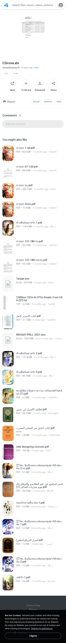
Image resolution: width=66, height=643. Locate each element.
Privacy (33, 609)
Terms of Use (33, 605)
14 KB (15, 73)
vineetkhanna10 (10, 67)
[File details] (33, 153)
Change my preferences (42, 628)
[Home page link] (6, 5)
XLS (6, 73)
